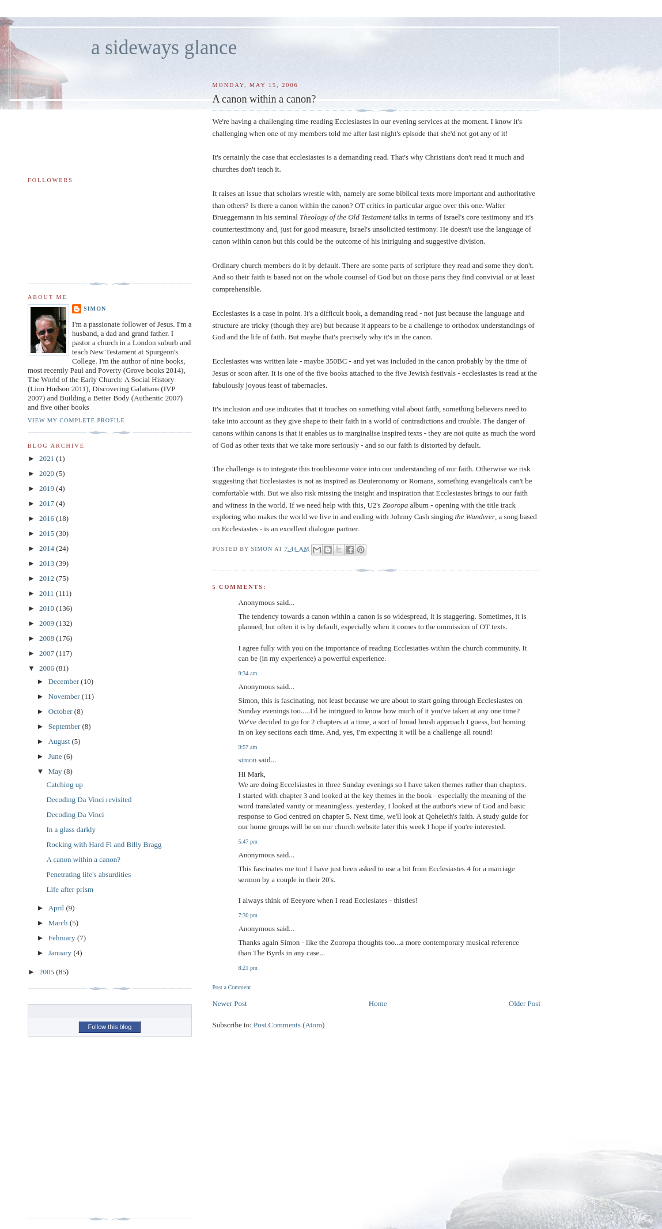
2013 (47, 563)
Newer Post (229, 1003)
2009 (47, 623)
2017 (47, 503)
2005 (47, 971)
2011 (47, 593)
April (57, 907)
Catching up (64, 784)
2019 (47, 488)
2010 (47, 608)
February (62, 937)
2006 (47, 668)
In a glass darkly (71, 829)
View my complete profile (76, 420)
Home (378, 1003)
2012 (47, 578)
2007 (47, 653)
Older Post (524, 1003)
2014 (47, 548)
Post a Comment (231, 987)
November (65, 696)
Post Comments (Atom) (289, 1024)
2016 (47, 518)
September (65, 726)
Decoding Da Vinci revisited (88, 799)
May (56, 771)
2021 (47, 458)
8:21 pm (247, 968)
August (60, 741)
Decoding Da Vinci (75, 814)
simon (247, 759)
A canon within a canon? (83, 859)
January (61, 952)
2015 (47, 533)
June (56, 756)
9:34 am (247, 673)
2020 (47, 473)
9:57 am (247, 747)
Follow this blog (109, 1026)
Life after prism (69, 889)
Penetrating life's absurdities (88, 874)
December (64, 681)
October (61, 711)
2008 (47, 638)
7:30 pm (247, 915)
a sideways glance (164, 47)
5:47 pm (247, 841)
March (59, 922)
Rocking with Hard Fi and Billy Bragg (103, 844)
